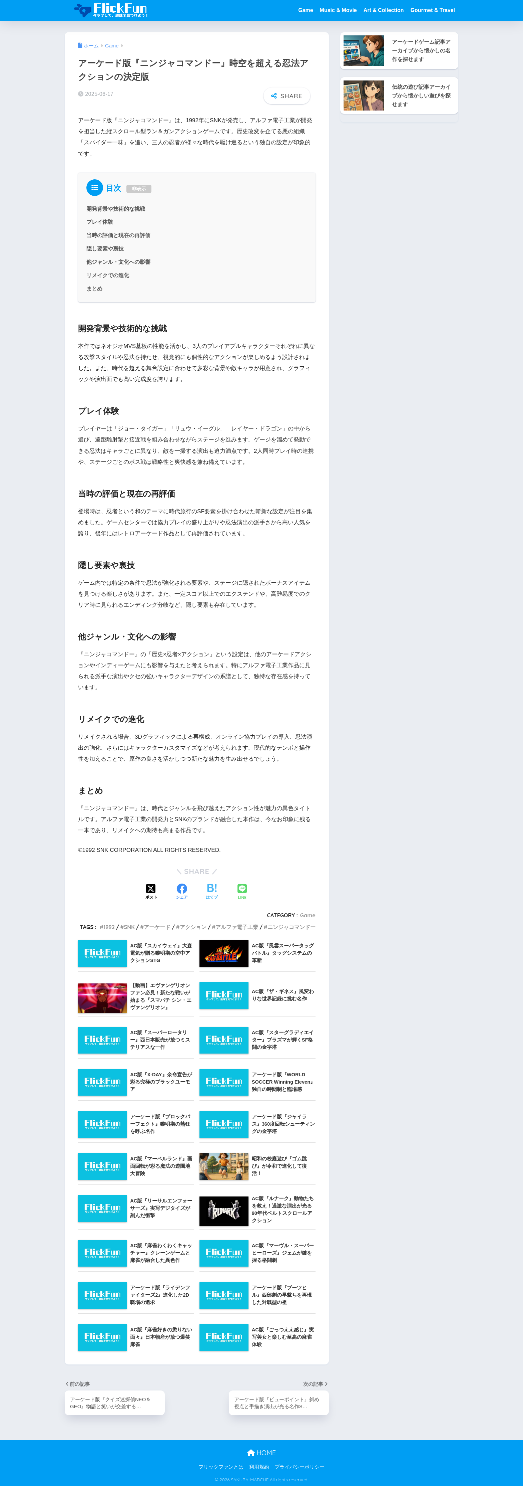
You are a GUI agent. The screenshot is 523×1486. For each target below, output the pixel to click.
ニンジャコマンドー (292, 926)
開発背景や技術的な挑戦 (115, 208)
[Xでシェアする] (151, 891)
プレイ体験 (99, 221)
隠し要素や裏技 (105, 248)
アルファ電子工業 (236, 926)
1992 (109, 926)
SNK (129, 926)
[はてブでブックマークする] (212, 891)
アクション (193, 926)
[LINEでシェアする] (242, 891)
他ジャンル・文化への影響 (118, 261)
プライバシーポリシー (300, 1466)
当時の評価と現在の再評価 (118, 234)
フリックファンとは (220, 1466)
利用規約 (259, 1466)
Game (305, 10)
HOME (261, 1452)
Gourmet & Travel (433, 10)
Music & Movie (338, 10)
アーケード (157, 926)
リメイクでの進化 (107, 274)
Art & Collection (384, 10)
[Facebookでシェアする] (182, 891)
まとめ (94, 288)
